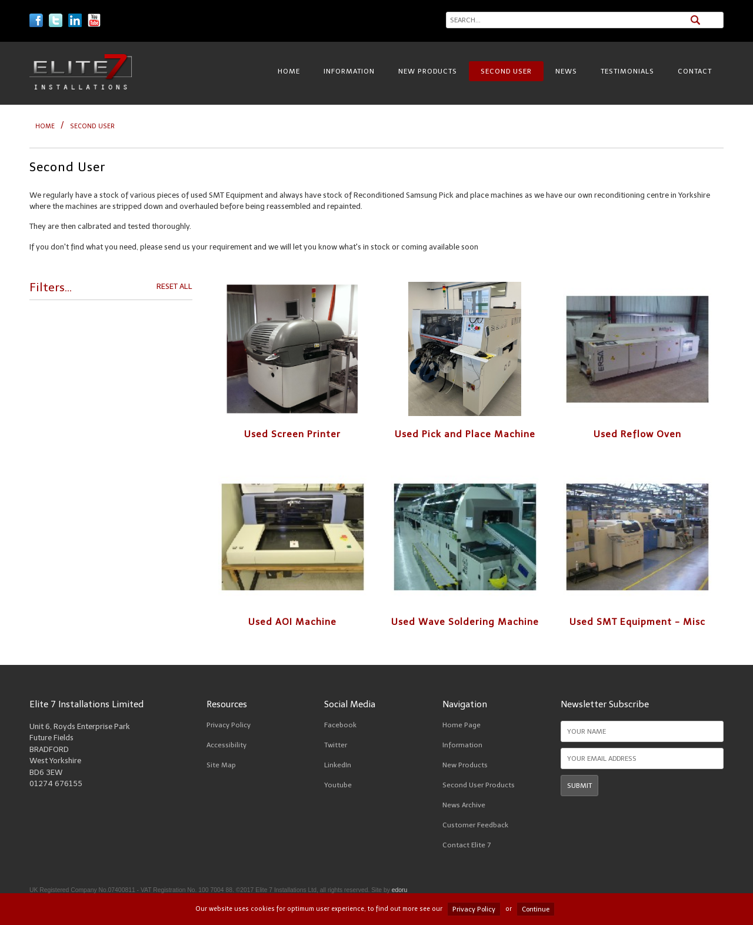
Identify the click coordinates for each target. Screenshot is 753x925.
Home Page (461, 725)
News (566, 71)
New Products (427, 71)
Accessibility (226, 745)
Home (289, 71)
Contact (695, 71)
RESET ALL (174, 286)
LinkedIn (337, 765)
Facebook (340, 725)
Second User (506, 71)
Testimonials (627, 71)
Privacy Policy (228, 725)
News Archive (463, 805)
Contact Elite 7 (466, 845)
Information (349, 71)
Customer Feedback (475, 825)
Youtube (338, 785)
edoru (400, 890)
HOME (45, 126)
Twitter (335, 745)
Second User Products (478, 785)
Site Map (221, 765)
